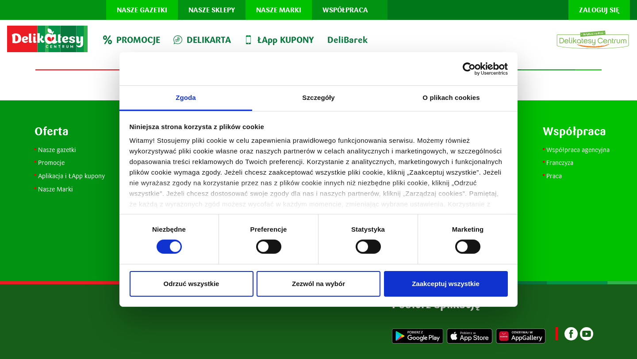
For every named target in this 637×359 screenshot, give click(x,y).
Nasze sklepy (211, 10)
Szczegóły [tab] (318, 97)
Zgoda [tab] (186, 97)
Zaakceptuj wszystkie (446, 283)
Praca (554, 176)
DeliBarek (347, 40)
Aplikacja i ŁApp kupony (71, 176)
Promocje (52, 162)
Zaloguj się (599, 10)
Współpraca (345, 10)
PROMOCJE (131, 40)
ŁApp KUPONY (279, 40)
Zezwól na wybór (318, 283)
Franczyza (559, 162)
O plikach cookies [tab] (451, 97)
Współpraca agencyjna (578, 149)
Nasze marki (278, 10)
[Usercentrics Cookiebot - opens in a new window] (469, 68)
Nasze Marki (55, 189)
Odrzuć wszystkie (191, 283)
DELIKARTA (202, 40)
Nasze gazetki (142, 10)
